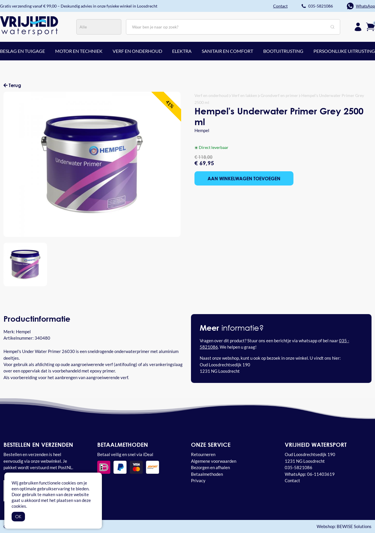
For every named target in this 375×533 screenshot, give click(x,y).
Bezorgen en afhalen (210, 467)
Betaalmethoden (207, 474)
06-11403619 (321, 474)
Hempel (201, 130)
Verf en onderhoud (137, 51)
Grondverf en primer (279, 95)
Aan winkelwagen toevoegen (244, 178)
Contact (292, 480)
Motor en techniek (78, 51)
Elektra (182, 51)
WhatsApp (365, 5)
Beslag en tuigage (22, 51)
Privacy (198, 480)
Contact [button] (280, 5)
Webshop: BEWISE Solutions (344, 526)
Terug (12, 85)
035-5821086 (320, 5)
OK (18, 516)
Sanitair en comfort (227, 51)
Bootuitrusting (283, 51)
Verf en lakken (244, 95)
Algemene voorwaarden (213, 461)
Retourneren (203, 454)
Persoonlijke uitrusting (344, 51)
